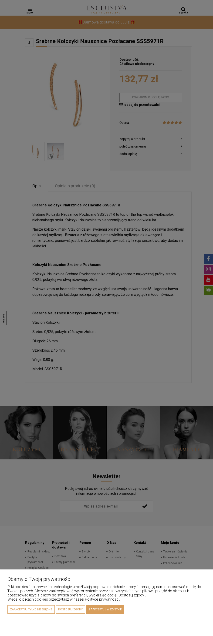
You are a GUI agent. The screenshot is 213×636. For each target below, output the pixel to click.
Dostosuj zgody (70, 609)
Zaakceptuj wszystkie (105, 609)
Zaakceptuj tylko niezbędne (31, 609)
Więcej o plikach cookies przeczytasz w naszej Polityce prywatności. (63, 599)
